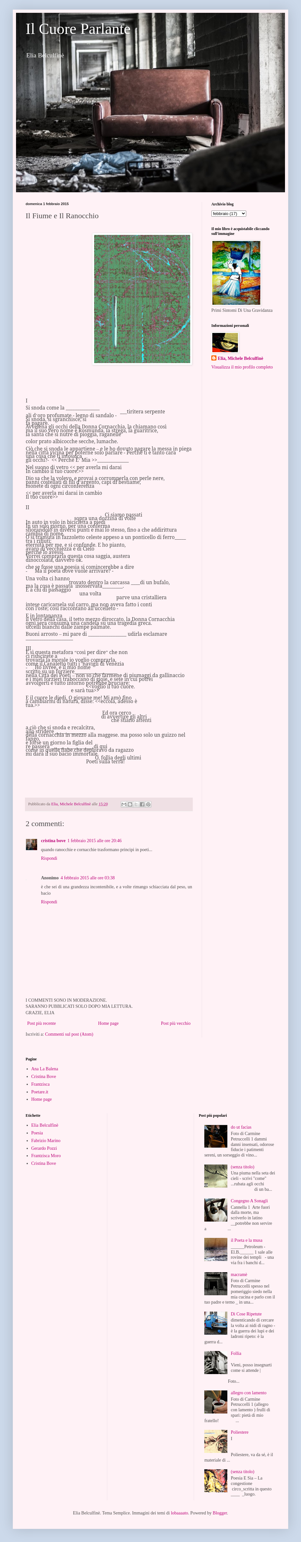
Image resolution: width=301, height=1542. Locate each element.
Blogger (220, 1513)
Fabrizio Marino (46, 1140)
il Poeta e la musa (247, 1240)
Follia (236, 1353)
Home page (108, 1023)
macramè (239, 1274)
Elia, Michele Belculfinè (240, 358)
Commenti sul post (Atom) (69, 1034)
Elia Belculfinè (44, 1125)
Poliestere (239, 1432)
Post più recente (41, 1023)
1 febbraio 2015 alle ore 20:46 (95, 840)
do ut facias (241, 1127)
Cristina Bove (43, 1076)
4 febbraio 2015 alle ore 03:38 (88, 877)
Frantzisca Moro (46, 1155)
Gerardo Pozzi (44, 1148)
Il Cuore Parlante (78, 28)
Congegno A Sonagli (249, 1200)
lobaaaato (179, 1513)
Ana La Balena (44, 1068)
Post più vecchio (176, 1023)
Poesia (37, 1133)
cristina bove (53, 840)
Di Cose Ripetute (246, 1314)
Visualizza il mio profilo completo (242, 367)
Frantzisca (40, 1084)
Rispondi (49, 858)
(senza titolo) (242, 1167)
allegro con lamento (248, 1392)
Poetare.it (39, 1092)
